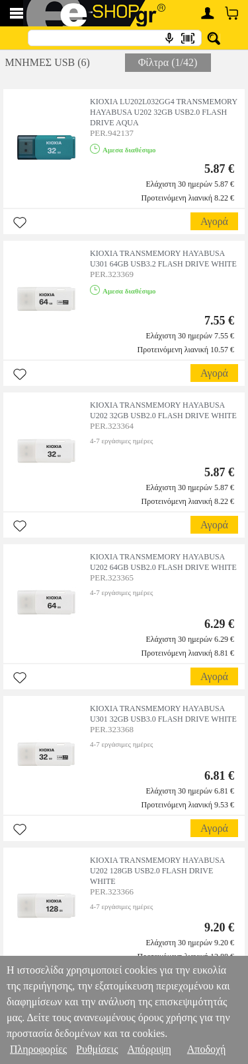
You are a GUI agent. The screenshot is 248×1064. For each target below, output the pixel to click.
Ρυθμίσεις (97, 1049)
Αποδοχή (206, 1049)
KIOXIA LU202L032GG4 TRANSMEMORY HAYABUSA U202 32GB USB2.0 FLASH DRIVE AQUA (163, 112)
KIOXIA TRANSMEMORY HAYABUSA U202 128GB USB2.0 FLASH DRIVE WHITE (157, 871)
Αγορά (214, 221)
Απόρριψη (149, 1049)
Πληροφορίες (38, 1049)
